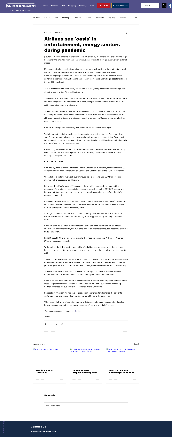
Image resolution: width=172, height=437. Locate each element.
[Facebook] (170, 5)
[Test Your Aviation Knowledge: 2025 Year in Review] (122, 357)
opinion (123, 18)
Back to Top (3, 427)
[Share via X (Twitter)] (51, 324)
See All (136, 344)
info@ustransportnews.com (43, 431)
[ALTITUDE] (103, 5)
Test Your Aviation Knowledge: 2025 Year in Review (121, 371)
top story (112, 18)
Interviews (100, 18)
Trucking (77, 18)
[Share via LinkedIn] (56, 324)
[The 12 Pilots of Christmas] (49, 357)
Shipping (65, 18)
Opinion (88, 18)
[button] (136, 18)
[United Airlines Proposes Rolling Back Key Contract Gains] (86, 357)
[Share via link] (62, 324)
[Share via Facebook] (45, 324)
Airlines (47, 18)
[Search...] (150, 5)
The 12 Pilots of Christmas (44, 371)
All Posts (36, 18)
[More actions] (126, 32)
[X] (164, 5)
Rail (56, 18)
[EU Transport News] (120, 5)
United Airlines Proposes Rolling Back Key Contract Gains (84, 371)
